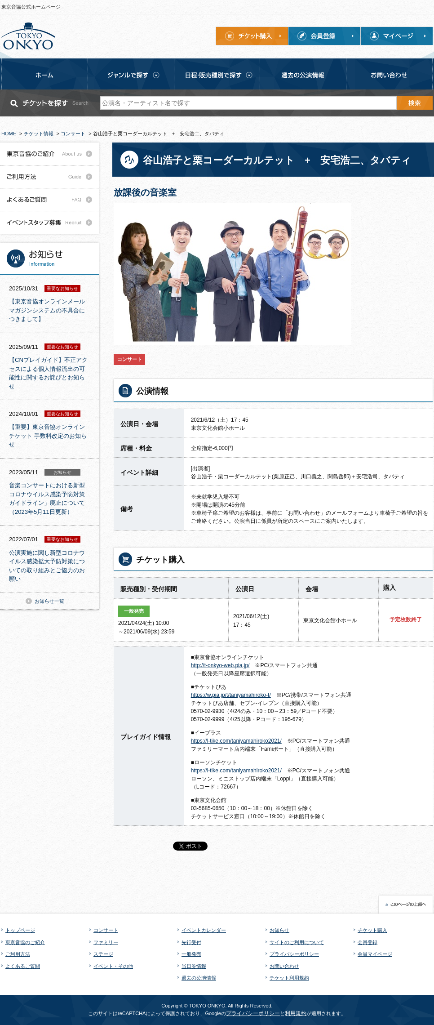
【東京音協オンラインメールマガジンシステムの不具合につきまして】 (47, 310)
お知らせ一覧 (49, 601)
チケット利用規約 (289, 977)
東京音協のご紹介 (25, 942)
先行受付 (191, 942)
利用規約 (295, 1013)
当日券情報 (194, 966)
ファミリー (105, 942)
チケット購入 (372, 930)
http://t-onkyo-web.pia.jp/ (220, 665)
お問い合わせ (284, 966)
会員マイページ (375, 954)
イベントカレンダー (204, 930)
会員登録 (367, 942)
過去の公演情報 (199, 977)
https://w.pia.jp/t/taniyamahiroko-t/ (231, 695)
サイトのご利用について (297, 942)
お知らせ (279, 930)
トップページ (20, 930)
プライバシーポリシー (294, 954)
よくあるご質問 (22, 966)
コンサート (105, 930)
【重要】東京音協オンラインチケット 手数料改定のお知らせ (48, 435)
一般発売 (191, 954)
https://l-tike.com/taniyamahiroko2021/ (236, 741)
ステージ (103, 954)
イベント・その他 (113, 966)
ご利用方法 (17, 954)
